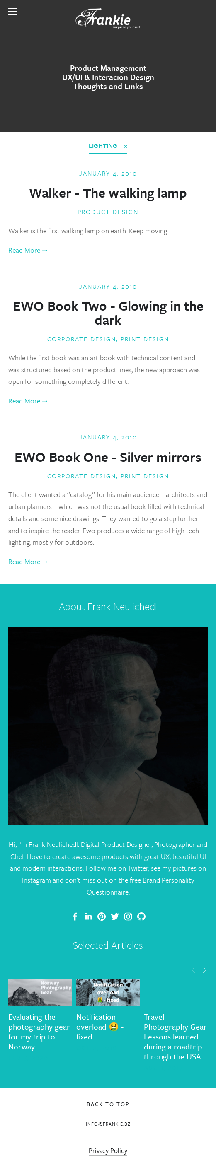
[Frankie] (101, 916)
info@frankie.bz (108, 1123)
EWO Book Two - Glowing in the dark (108, 312)
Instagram (36, 880)
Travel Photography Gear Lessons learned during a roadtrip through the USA (175, 1036)
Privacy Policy (108, 1150)
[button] (193, 969)
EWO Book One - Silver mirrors (108, 456)
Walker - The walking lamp (108, 192)
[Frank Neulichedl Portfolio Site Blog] (75, 916)
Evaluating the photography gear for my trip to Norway (39, 1031)
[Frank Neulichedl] (88, 916)
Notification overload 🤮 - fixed (100, 1026)
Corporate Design (81, 338)
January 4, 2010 (108, 173)
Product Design (108, 211)
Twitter (138, 868)
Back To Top (108, 1104)
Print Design (145, 338)
